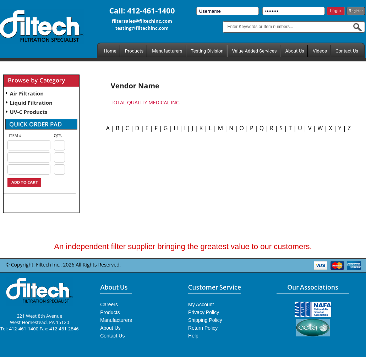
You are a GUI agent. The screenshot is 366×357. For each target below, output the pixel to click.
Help (193, 336)
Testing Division (207, 51)
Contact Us (346, 51)
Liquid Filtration (31, 102)
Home (110, 51)
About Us (294, 51)
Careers (109, 304)
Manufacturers (167, 51)
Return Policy (203, 328)
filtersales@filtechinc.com (142, 21)
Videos (320, 51)
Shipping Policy (205, 320)
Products (134, 51)
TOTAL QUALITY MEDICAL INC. (145, 102)
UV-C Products (29, 111)
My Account (201, 304)
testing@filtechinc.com (142, 28)
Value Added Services (254, 51)
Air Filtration (27, 93)
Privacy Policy (203, 312)
